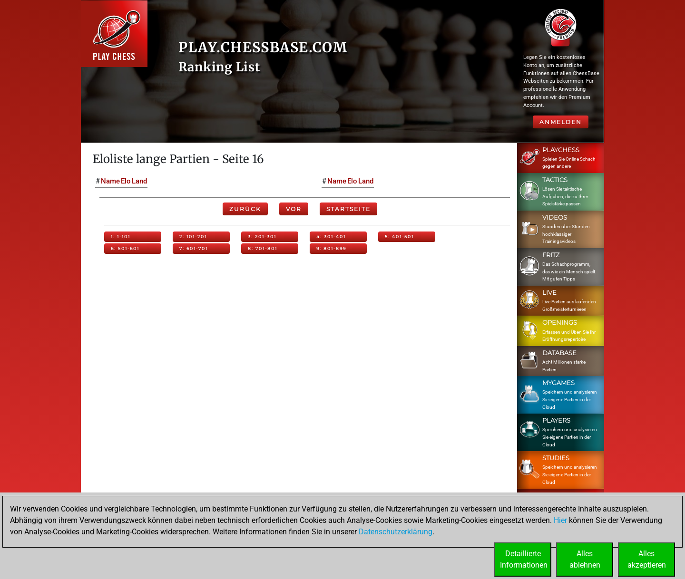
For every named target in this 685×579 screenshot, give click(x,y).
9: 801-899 (331, 248)
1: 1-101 (120, 236)
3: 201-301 (262, 236)
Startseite (348, 208)
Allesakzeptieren (646, 559)
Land (139, 181)
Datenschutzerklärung (395, 531)
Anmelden (560, 121)
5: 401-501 (399, 236)
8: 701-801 (262, 248)
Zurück (245, 208)
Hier (560, 520)
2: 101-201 (193, 236)
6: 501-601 (125, 248)
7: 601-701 (193, 248)
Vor (294, 208)
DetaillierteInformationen (524, 559)
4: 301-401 (331, 236)
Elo (126, 181)
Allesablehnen (584, 559)
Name (110, 181)
